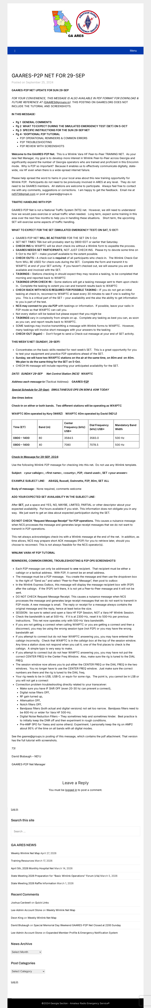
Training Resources (22, 860)
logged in (71, 790)
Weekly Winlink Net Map (25, 853)
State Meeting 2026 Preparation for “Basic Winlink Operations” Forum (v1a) (55, 875)
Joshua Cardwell (21, 902)
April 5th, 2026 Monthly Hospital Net (32, 868)
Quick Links (42, 902)
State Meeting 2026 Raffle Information (33, 883)
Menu (133, 50)
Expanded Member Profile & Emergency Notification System (82, 932)
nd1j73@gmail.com (23, 194)
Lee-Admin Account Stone (26, 910)
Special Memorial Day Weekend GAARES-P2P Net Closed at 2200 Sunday (77, 925)
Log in (14, 809)
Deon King (17, 917)
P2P (86, 381)
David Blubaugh (20, 925)
